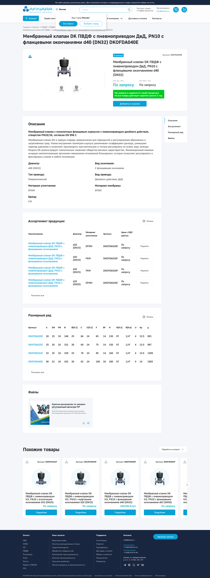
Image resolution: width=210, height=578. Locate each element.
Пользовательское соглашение (103, 575)
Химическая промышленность (65, 554)
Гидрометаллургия (60, 547)
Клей (25, 558)
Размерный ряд (175, 132)
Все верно (68, 24)
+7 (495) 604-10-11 (131, 547)
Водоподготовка (59, 540)
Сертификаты (102, 547)
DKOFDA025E (35, 344)
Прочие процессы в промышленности (68, 565)
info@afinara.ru (163, 11)
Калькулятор (101, 558)
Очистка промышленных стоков (66, 544)
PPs (24, 568)
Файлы (171, 138)
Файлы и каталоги (104, 554)
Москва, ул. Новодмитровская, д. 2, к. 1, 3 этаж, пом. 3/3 (135, 558)
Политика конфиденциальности (143, 575)
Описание (171, 120)
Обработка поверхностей (62, 551)
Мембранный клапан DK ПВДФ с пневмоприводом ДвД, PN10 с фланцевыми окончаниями (46, 246)
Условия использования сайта (123, 575)
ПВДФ (25, 551)
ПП (24, 547)
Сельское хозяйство (60, 561)
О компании (101, 540)
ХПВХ (25, 544)
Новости (100, 544)
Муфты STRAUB (30, 565)
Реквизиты (101, 561)
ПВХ (25, 540)
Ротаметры (27, 554)
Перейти (144, 246)
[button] (61, 9)
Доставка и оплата (104, 551)
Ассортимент (174, 126)
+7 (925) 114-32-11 (145, 11)
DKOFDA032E (35, 353)
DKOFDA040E (35, 361)
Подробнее (41, 512)
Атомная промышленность (63, 558)
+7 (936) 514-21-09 (131, 552)
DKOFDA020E (35, 336)
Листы (25, 561)
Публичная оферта (160, 575)
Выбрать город (91, 24)
